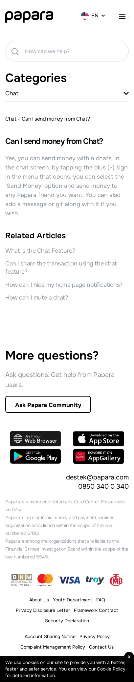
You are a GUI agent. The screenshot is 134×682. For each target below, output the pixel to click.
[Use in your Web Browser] (35, 438)
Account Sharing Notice (50, 636)
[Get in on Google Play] (35, 456)
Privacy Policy (94, 636)
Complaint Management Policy (52, 647)
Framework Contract (96, 610)
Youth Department (72, 600)
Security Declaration (67, 621)
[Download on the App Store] (98, 438)
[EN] (93, 16)
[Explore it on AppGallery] (98, 456)
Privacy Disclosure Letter (43, 610)
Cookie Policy (111, 669)
